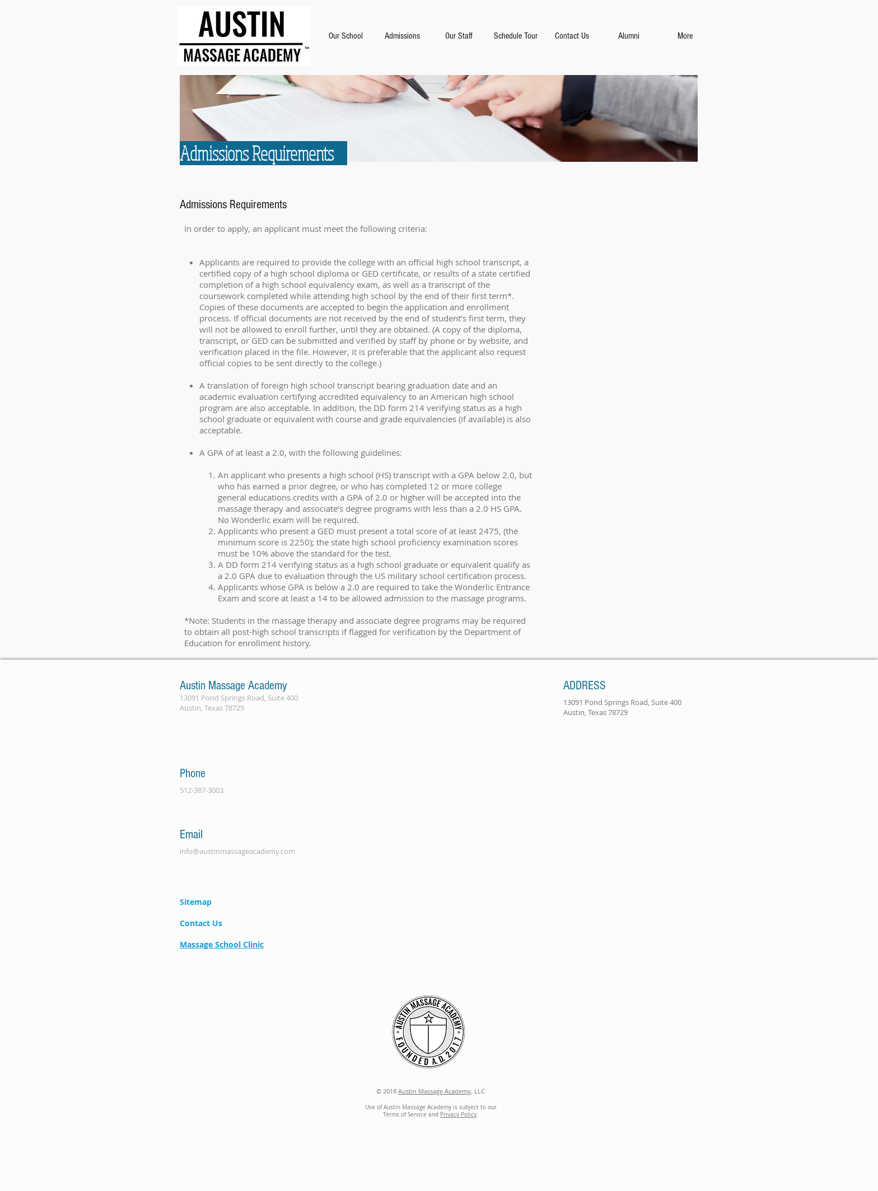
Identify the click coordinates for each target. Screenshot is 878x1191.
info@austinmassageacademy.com (237, 851)
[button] (345, 36)
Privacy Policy (458, 1114)
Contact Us (201, 923)
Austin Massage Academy (434, 1091)
